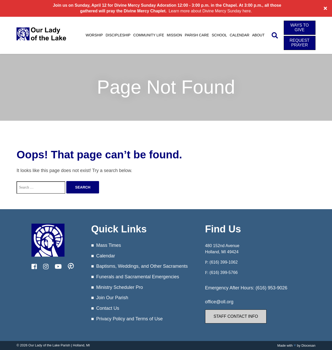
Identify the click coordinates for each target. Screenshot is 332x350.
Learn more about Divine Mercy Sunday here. (210, 11)
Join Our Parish (112, 297)
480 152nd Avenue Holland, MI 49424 (222, 248)
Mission (174, 35)
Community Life (148, 35)
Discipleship (118, 35)
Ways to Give (299, 27)
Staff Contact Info (236, 316)
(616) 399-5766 (223, 272)
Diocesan (308, 345)
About (258, 35)
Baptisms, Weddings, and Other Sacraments (142, 266)
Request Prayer (300, 42)
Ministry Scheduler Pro (119, 287)
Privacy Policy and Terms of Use (129, 318)
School (219, 35)
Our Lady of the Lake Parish (49, 345)
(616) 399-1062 (223, 262)
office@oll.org (219, 301)
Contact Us (107, 308)
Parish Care (197, 35)
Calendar (239, 35)
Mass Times (108, 245)
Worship (94, 35)
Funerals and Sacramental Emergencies (137, 276)
